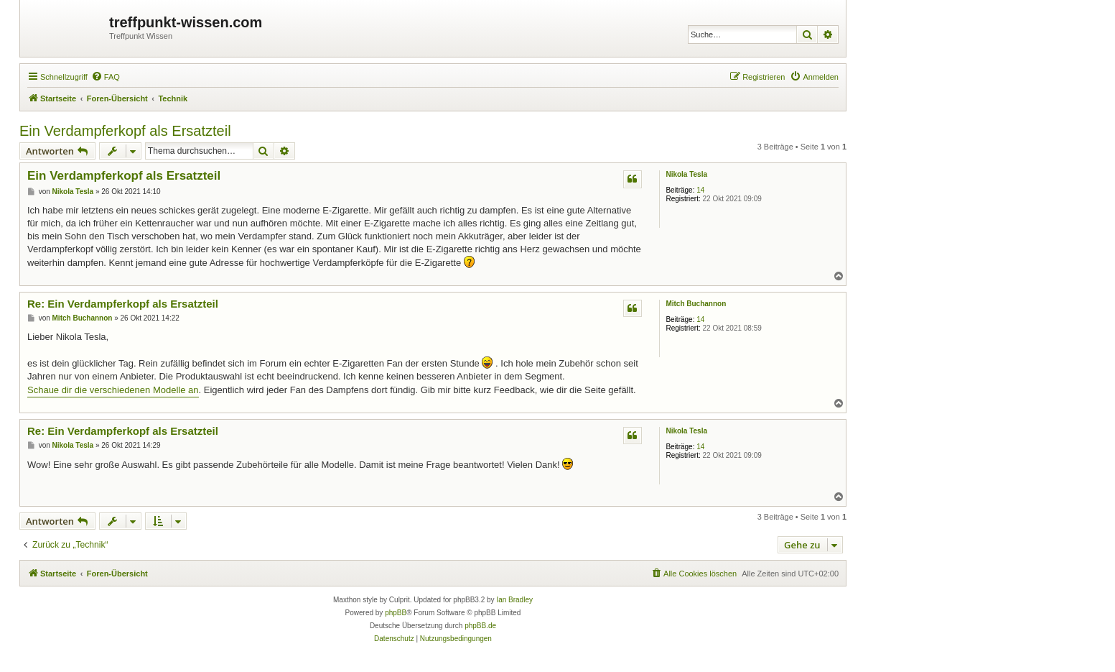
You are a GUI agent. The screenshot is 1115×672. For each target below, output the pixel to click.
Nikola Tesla (686, 174)
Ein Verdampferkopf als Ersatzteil (125, 131)
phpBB (395, 613)
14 (700, 190)
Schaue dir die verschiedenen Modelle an (113, 390)
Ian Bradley (514, 600)
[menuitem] (105, 77)
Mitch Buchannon (696, 304)
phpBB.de (480, 626)
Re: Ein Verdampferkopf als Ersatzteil (122, 304)
